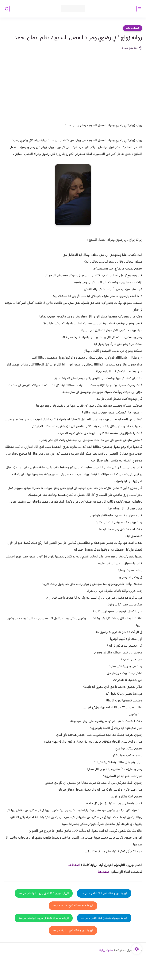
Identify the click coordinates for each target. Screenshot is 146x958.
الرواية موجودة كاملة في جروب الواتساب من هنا (43, 893)
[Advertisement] (73, 79)
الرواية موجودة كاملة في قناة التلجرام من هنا (104, 893)
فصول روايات (132, 28)
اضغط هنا (104, 872)
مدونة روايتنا (105, 950)
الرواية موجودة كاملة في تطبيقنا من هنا (73, 905)
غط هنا (71, 865)
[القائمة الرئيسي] (139, 9)
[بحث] (7, 9)
